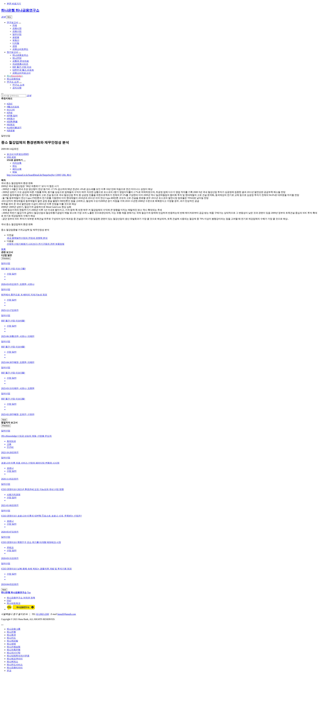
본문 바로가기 (14, 3)
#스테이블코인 (14, 127)
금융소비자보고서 (21, 73)
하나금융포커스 (20, 55)
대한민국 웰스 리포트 (23, 70)
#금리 (9, 104)
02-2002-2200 (42, 614)
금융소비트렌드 (20, 49)
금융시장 (16, 28)
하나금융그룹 (13, 629)
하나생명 (11, 644)
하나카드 (11, 638)
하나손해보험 (13, 647)
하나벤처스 (12, 661)
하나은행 (11, 632)
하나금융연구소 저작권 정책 (21, 598)
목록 (3, 249)
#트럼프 (11, 124)
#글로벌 (11, 130)
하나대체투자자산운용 (18, 656)
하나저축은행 (13, 650)
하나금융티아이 (15, 667)
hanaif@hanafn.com (66, 614)
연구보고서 (12, 22)
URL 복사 (66, 175)
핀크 (9, 670)
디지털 (15, 43)
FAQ (9, 600)
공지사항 (16, 88)
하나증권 (11, 635)
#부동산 (11, 118)
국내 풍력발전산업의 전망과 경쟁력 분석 (27, 238)
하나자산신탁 (13, 653)
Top (29, 592)
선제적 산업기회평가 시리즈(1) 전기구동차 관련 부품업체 (35, 244)
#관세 (9, 112)
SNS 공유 (11, 157)
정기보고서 (12, 52)
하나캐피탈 (12, 641)
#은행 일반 (12, 115)
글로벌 (15, 37)
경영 (14, 46)
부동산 (15, 40)
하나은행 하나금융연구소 (20, 10)
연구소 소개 (13, 82)
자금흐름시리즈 (20, 64)
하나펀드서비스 (15, 664)
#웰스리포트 (13, 107)
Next (4, 420)
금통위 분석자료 (20, 61)
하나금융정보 (13, 79)
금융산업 (16, 31)
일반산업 (16, 34)
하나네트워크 (13, 603)
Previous (6, 258)
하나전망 (16, 58)
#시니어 (11, 110)
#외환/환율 (12, 121)
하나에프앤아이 (15, 659)
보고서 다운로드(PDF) (18, 154)
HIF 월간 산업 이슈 (21, 67)
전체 (14, 25)
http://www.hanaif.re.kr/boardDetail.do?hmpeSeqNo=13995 (34, 175)
